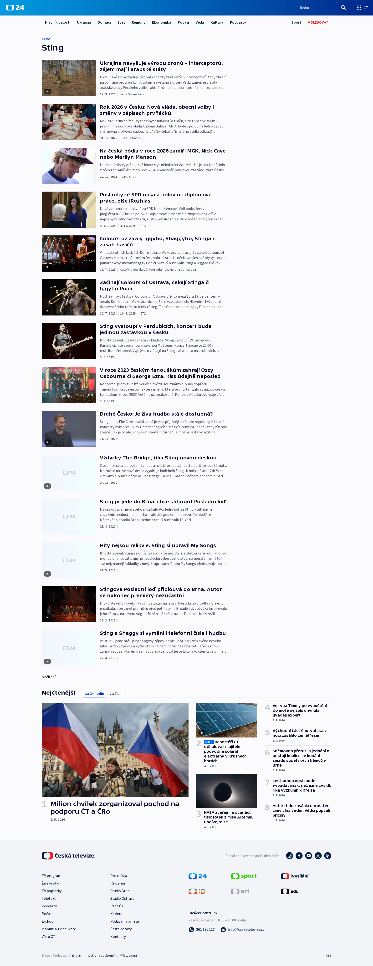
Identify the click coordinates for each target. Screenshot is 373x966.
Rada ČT (117, 906)
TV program (51, 875)
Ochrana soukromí (101, 955)
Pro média (118, 875)
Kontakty (118, 936)
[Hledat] (343, 7)
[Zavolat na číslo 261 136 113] (202, 929)
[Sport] (296, 22)
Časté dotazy (121, 928)
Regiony (138, 22)
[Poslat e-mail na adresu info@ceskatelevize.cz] (242, 929)
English (77, 955)
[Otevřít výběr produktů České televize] (362, 7)
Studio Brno (120, 890)
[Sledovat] (318, 22)
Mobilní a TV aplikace (59, 928)
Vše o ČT (48, 936)
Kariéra (116, 913)
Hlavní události (57, 22)
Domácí (104, 22)
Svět (121, 22)
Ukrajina (84, 22)
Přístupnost (128, 955)
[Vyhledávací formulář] (322, 7)
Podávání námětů (124, 921)
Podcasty (238, 22)
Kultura (217, 22)
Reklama (117, 883)
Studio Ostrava (122, 898)
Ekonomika (161, 22)
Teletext (49, 898)
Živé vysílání (51, 883)
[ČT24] (15, 7)
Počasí (183, 22)
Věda (200, 22)
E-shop (47, 921)
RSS (329, 955)
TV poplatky (51, 890)
